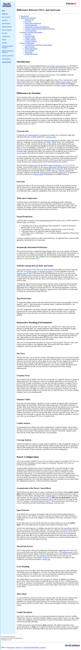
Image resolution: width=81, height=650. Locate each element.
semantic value (21, 273)
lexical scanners (66, 82)
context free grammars (50, 140)
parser (64, 85)
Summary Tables (30, 38)
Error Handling (29, 50)
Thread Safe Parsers (31, 48)
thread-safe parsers (47, 499)
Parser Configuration (27, 43)
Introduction (25, 16)
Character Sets (29, 19)
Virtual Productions (31, 25)
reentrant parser (67, 552)
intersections (53, 167)
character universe (46, 172)
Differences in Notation (28, 18)
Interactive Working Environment (31, 32)
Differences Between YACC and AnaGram (38, 10)
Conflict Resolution (31, 54)
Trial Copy (18, 647)
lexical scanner (51, 137)
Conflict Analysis (30, 39)
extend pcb (36, 497)
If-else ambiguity (6, 58)
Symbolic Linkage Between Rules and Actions (40, 29)
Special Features (6, 23)
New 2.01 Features (7, 30)
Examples (4, 42)
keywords (41, 185)
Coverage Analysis (31, 41)
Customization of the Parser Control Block (38, 45)
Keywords (28, 21)
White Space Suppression (33, 23)
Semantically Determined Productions (37, 27)
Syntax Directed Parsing (31, 647)
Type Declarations (30, 30)
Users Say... (5, 20)
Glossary (4, 39)
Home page (10, 647)
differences (63, 167)
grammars (20, 85)
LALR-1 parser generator (58, 66)
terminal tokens (33, 135)
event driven (68, 528)
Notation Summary (7, 26)
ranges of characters (55, 165)
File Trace (4, 33)
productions (62, 172)
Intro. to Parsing (6, 17)
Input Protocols (30, 47)
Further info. (46, 559)
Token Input (29, 52)
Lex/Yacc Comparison (7, 55)
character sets (32, 165)
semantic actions (31, 271)
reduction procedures (46, 271)
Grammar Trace (6, 36)
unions (45, 167)
